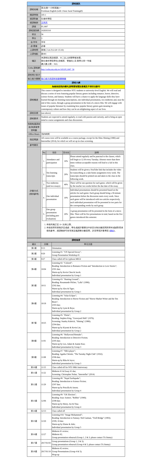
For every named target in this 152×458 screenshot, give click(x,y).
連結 (112, 231)
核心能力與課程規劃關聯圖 (53, 79)
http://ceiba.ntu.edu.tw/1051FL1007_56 (57, 69)
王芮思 (44, 23)
